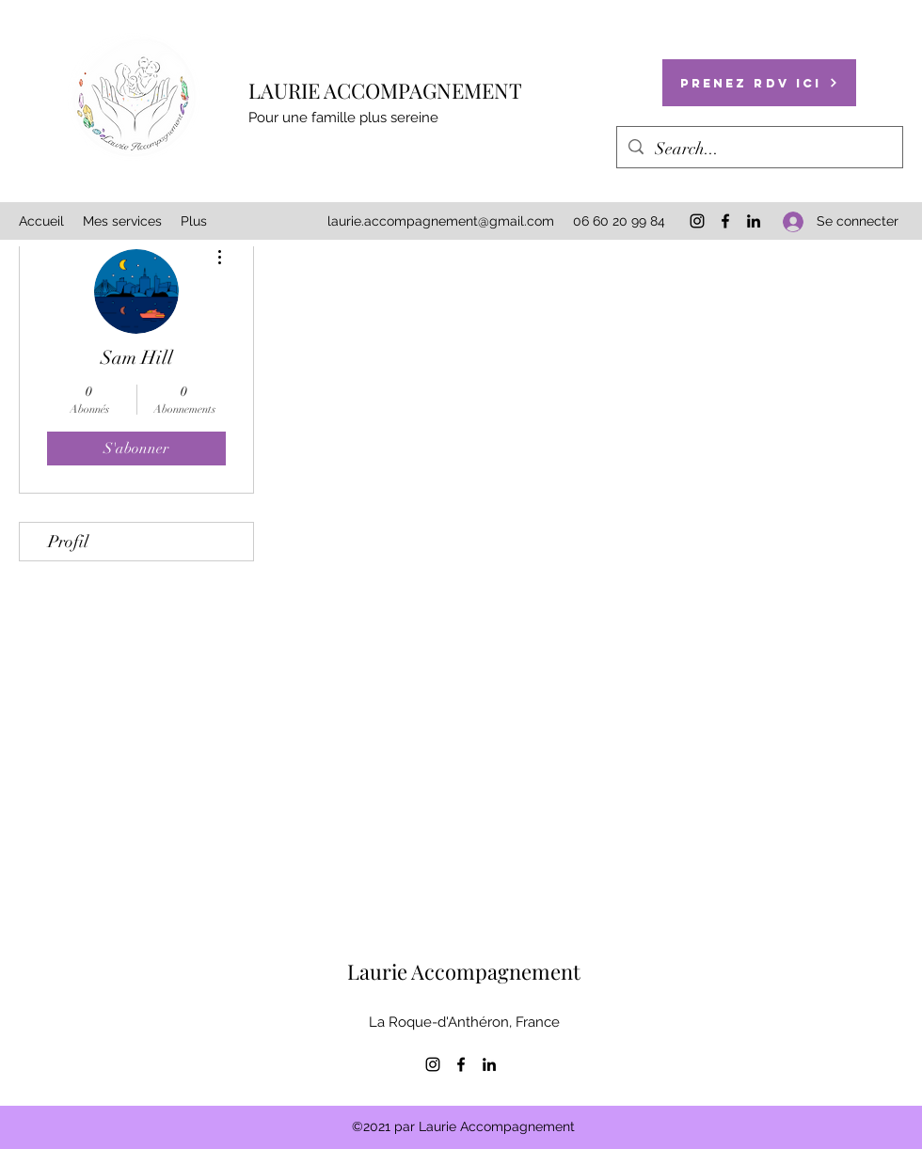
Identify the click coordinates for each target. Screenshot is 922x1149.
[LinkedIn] (753, 221)
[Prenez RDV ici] (759, 82)
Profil (68, 541)
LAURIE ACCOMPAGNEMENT (385, 90)
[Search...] (759, 149)
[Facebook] (725, 221)
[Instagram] (697, 221)
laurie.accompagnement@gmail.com (440, 220)
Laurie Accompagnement (463, 971)
